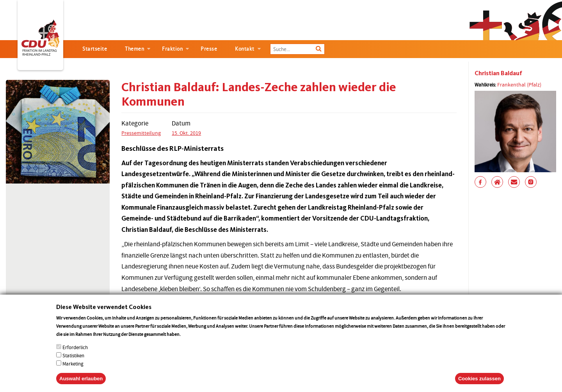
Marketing (73, 370)
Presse (209, 49)
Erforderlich (75, 353)
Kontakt (244, 49)
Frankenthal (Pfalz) (519, 84)
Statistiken (73, 361)
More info (192, 340)
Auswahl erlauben (81, 385)
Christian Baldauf (498, 73)
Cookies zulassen (479, 385)
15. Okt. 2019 (186, 132)
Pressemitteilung (141, 132)
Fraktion (172, 49)
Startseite (94, 49)
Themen (134, 49)
